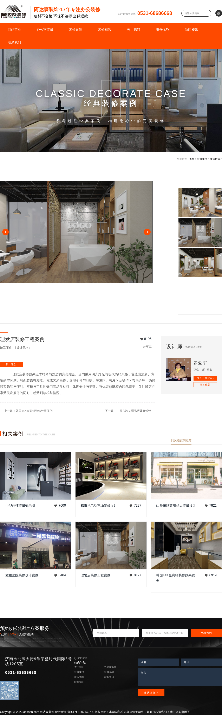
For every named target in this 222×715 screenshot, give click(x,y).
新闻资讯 (191, 29)
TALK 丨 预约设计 (205, 378)
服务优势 (162, 29)
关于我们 (133, 29)
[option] (76, 232)
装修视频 (104, 29)
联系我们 (14, 42)
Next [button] (147, 232)
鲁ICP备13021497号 (80, 712)
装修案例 (75, 29)
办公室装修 (45, 29)
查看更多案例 (213, 440)
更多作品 (205, 384)
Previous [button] (5, 232)
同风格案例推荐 (181, 440)
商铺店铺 (215, 158)
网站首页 (14, 29)
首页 (191, 158)
